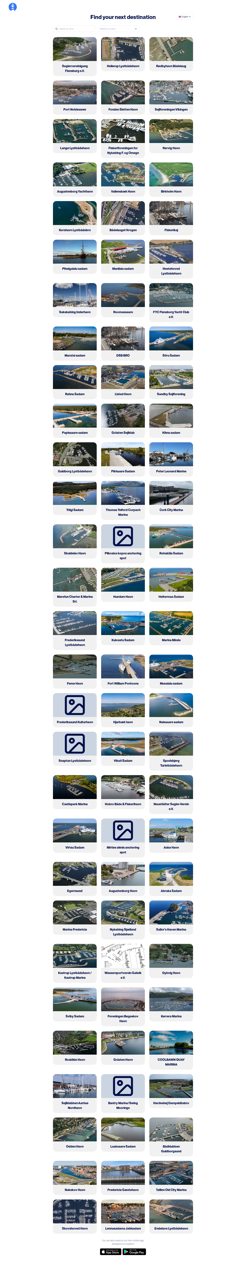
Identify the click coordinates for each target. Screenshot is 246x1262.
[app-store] (110, 1251)
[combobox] (185, 17)
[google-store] (134, 1251)
